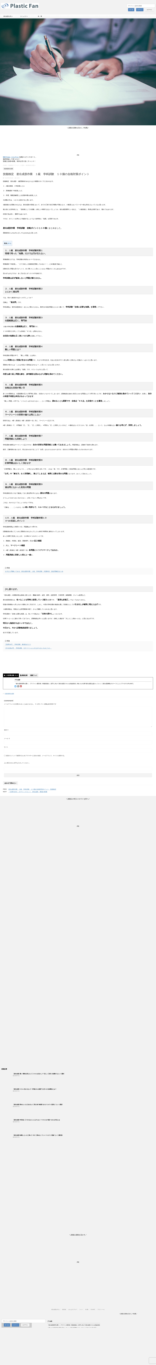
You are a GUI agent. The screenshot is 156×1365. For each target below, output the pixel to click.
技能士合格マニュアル (74, 1305)
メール (7, 738)
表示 (9, 243)
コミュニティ (24, 16)
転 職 (40, 16)
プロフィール (101, 1273)
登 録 (131, 9)
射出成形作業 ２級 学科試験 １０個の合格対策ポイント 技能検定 (32, 789)
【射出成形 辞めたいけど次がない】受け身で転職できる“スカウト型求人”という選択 (37, 1104)
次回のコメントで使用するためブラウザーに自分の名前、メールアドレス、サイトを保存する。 (36, 755)
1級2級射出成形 (9, 693)
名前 (6, 730)
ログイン (140, 9)
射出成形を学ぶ (8, 16)
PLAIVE (93, 1273)
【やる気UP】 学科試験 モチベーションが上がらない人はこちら (28, 648)
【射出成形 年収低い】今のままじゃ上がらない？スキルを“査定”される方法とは (36, 1120)
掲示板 (64, 1273)
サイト (6, 747)
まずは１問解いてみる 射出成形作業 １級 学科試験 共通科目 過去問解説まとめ (34, 571)
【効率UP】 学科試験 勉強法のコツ (18, 644)
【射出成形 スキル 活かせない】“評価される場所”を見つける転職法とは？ (34, 1089)
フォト (81, 1273)
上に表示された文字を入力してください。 (17, 763)
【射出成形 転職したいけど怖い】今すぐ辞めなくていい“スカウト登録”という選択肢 (37, 1135)
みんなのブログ (72, 1273)
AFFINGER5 (94, 1325)
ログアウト (149, 9)
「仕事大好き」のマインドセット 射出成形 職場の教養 (27, 792)
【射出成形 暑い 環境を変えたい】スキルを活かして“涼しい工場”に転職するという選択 (38, 1074)
